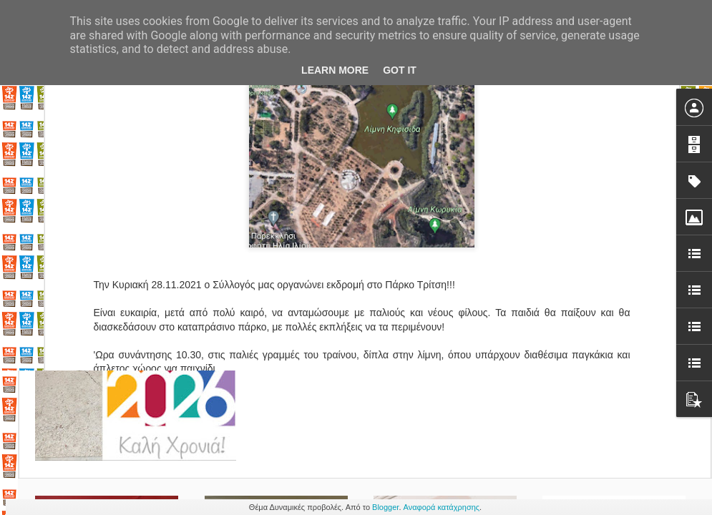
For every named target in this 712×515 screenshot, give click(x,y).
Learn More (335, 70)
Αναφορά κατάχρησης (442, 507)
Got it (399, 70)
